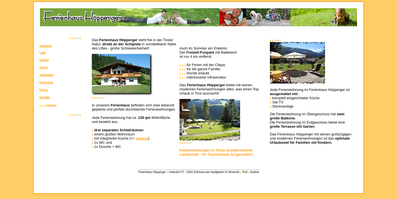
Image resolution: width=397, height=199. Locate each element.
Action (43, 67)
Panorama (46, 82)
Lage (42, 52)
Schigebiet (46, 75)
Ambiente (45, 46)
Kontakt (44, 97)
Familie (44, 60)
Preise (43, 89)
